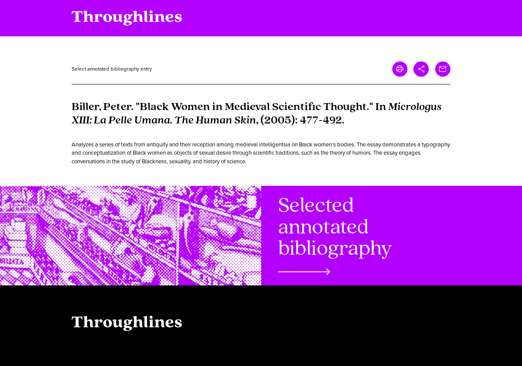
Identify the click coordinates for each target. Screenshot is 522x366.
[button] (421, 69)
